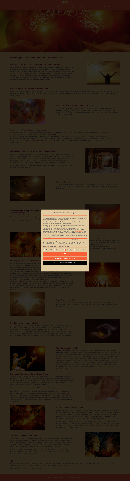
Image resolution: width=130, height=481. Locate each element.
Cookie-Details (65, 266)
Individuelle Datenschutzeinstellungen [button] (65, 260)
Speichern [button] (65, 251)
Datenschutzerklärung (79, 228)
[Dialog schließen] (87, 208)
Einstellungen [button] (68, 231)
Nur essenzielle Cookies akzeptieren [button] (65, 255)
